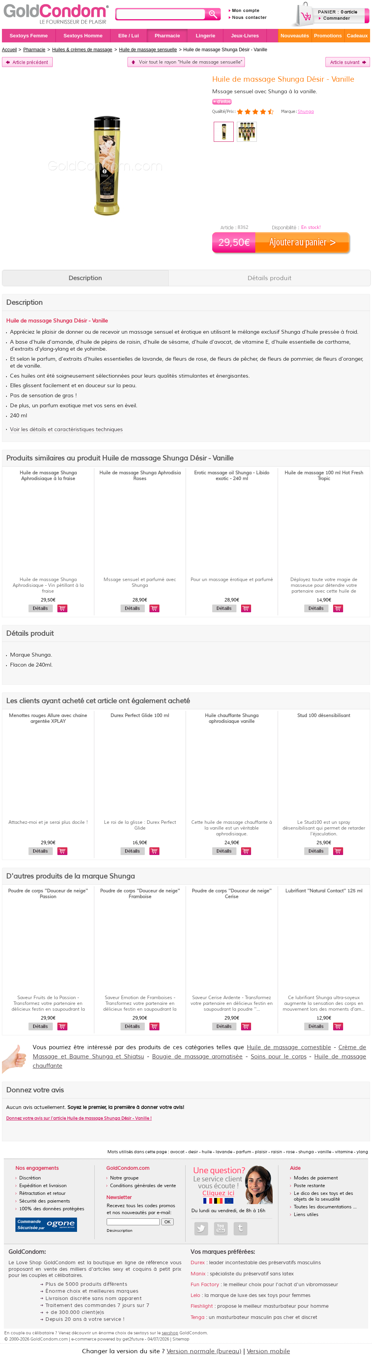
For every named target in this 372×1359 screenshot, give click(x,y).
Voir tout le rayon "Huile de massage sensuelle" (190, 62)
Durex (198, 1263)
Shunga (306, 111)
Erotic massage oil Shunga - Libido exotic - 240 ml (231, 476)
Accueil (9, 49)
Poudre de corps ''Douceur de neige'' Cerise (231, 894)
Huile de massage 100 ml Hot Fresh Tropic (324, 476)
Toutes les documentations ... (325, 1207)
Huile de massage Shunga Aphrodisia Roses (140, 476)
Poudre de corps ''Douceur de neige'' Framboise (140, 894)
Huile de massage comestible (289, 1047)
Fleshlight (202, 1306)
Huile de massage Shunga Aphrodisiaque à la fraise (48, 476)
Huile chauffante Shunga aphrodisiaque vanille (231, 718)
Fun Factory (205, 1285)
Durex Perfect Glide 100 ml (140, 716)
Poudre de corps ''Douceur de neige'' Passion (48, 894)
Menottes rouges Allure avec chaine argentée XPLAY (48, 718)
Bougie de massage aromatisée (197, 1056)
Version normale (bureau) (204, 1351)
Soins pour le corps (279, 1056)
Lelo (195, 1295)
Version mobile (268, 1351)
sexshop (170, 1332)
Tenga (197, 1317)
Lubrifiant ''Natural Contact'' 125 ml (323, 891)
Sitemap (181, 1339)
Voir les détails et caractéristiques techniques (66, 429)
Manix (198, 1274)
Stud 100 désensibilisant (323, 716)
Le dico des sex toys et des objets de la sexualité (323, 1196)
